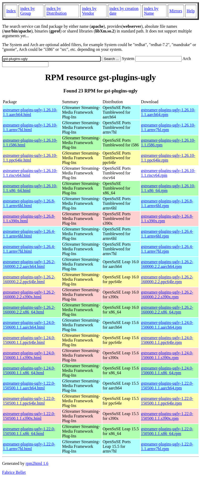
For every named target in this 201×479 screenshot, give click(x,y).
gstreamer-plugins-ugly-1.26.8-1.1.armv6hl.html (29, 203)
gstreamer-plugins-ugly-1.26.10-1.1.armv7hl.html (30, 127)
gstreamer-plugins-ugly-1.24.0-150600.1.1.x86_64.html (29, 370)
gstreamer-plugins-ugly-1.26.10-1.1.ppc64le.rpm (168, 157)
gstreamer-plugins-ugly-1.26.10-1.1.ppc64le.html (30, 157)
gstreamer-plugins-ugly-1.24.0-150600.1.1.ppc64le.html (29, 340)
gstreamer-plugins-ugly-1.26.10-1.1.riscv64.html (30, 173)
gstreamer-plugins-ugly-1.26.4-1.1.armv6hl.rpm (167, 233)
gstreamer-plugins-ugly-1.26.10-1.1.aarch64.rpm (168, 112)
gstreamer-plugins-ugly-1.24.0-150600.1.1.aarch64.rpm (167, 324)
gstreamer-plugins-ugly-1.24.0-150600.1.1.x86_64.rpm (167, 370)
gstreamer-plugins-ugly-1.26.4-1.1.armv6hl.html (29, 233)
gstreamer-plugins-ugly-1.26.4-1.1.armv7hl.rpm (167, 249)
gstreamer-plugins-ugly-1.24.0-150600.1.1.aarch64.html (29, 324)
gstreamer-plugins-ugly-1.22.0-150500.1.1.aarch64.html (29, 385)
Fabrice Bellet (14, 472)
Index (11, 11)
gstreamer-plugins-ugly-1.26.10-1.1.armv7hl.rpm (168, 127)
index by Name (151, 10)
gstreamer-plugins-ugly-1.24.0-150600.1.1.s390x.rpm (167, 355)
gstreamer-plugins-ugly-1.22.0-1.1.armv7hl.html (29, 446)
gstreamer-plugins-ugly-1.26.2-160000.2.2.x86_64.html (29, 309)
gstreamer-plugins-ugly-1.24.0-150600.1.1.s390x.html (29, 355)
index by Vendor (89, 10)
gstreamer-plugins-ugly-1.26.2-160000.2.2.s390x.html (29, 294)
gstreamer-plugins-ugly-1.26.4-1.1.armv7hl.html (29, 249)
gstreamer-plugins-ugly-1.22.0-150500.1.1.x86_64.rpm (167, 431)
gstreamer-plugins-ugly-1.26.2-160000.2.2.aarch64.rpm (167, 264)
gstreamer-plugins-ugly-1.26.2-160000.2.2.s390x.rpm (167, 294)
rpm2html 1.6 (37, 463)
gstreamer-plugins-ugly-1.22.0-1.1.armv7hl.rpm (167, 446)
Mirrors (175, 11)
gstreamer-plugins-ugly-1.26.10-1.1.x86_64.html (30, 188)
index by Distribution (56, 10)
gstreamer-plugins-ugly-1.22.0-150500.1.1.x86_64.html (29, 431)
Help (191, 11)
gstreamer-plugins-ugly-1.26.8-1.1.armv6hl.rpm (167, 203)
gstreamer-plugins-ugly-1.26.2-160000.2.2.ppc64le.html (29, 279)
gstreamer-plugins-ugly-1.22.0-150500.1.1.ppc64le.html (29, 400)
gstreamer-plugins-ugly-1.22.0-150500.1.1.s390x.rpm (167, 416)
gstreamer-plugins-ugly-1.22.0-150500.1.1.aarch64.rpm (167, 385)
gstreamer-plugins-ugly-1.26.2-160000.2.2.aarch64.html (29, 264)
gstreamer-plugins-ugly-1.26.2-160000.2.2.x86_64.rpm (167, 309)
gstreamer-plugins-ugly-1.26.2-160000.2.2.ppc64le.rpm (167, 279)
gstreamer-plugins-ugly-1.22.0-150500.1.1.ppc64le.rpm (167, 400)
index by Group (27, 10)
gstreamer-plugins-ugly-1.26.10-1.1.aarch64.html (30, 112)
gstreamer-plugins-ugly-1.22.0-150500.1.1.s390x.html (29, 416)
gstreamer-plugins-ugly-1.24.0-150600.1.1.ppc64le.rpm (167, 340)
